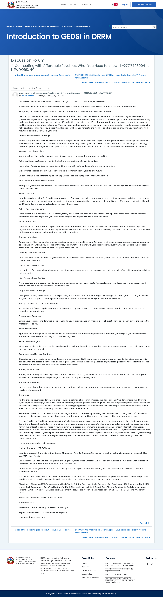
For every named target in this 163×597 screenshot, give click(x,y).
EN (116, 4)
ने (112, 4)
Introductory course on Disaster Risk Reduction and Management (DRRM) (119, 564)
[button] (110, 27)
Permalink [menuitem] (144, 523)
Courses (62, 4)
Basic (27, 26)
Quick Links (88, 558)
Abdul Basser (28, 95)
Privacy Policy (87, 574)
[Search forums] (132, 27)
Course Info (67, 26)
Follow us (151, 558)
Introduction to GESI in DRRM (116, 574)
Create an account (144, 4)
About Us (73, 4)
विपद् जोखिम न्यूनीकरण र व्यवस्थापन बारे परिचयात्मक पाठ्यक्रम (119, 570)
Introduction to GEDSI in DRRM (46, 26)
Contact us (86, 567)
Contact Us (86, 4)
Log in (124, 4)
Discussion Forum (83, 26)
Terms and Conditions (90, 577)
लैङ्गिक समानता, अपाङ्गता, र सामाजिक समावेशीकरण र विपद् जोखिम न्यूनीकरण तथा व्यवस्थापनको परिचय (120, 580)
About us (85, 563)
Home (9, 26)
